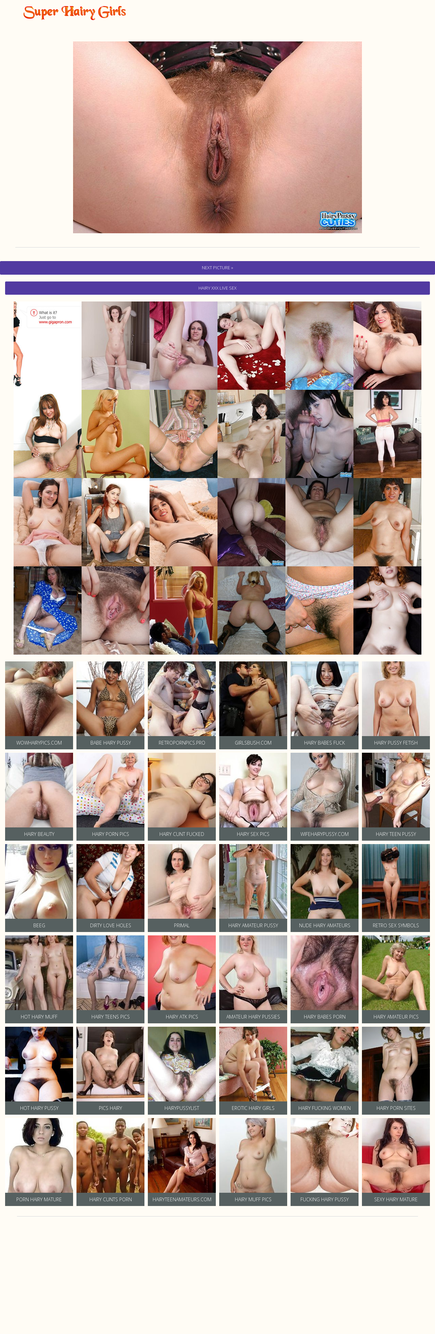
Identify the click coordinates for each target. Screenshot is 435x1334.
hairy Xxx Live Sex (217, 288)
